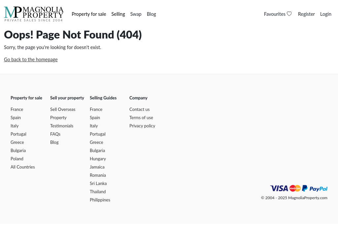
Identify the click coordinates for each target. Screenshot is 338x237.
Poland (17, 158)
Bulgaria (18, 150)
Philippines (100, 199)
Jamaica (97, 167)
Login (325, 14)
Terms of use (141, 117)
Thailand (98, 191)
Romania (98, 175)
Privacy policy (142, 125)
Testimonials (61, 125)
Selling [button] (118, 14)
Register (306, 14)
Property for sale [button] (89, 14)
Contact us (139, 109)
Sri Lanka (98, 183)
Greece (17, 142)
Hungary (98, 158)
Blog (151, 14)
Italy (14, 125)
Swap (136, 14)
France (17, 109)
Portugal (18, 134)
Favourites (278, 14)
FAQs (55, 134)
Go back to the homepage (31, 59)
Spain (16, 117)
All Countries (23, 167)
